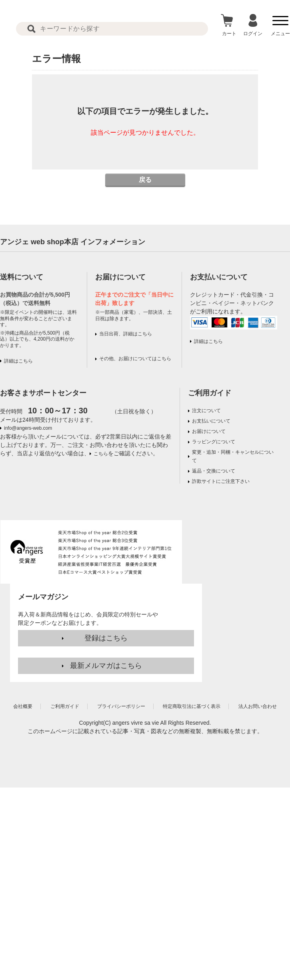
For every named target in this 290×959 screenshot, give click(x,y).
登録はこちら (106, 638)
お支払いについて (211, 421)
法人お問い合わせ (257, 706)
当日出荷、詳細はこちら (125, 334)
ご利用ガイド (209, 393)
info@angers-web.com (28, 428)
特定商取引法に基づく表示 (191, 706)
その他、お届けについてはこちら (135, 358)
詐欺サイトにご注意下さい (221, 481)
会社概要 (22, 706)
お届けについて (209, 431)
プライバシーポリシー (121, 706)
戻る (145, 179)
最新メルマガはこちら (106, 666)
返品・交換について (213, 471)
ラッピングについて (213, 442)
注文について (206, 410)
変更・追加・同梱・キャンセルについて (233, 456)
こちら (101, 454)
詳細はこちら (18, 361)
